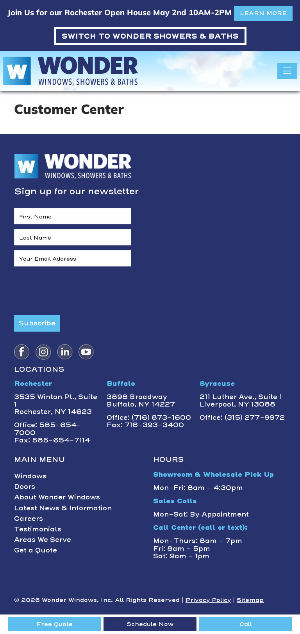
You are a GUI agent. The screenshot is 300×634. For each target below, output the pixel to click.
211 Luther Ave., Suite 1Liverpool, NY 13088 (241, 400)
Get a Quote (35, 550)
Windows (30, 476)
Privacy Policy (208, 600)
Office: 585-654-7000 (47, 428)
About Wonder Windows (57, 497)
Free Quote (54, 624)
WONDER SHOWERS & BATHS (150, 36)
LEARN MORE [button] (263, 13)
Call (245, 624)
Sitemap (250, 600)
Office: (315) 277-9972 (242, 417)
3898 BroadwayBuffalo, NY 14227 (141, 400)
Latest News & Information (63, 508)
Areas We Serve (42, 539)
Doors (24, 486)
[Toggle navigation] (287, 71)
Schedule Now (150, 624)
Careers (28, 518)
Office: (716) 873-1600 (149, 417)
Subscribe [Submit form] (37, 323)
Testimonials (37, 529)
